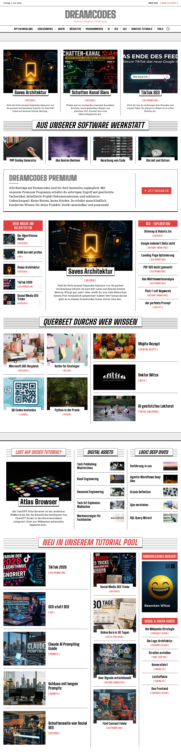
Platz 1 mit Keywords (158, 291)
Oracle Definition (140, 492)
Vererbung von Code (113, 160)
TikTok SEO (150, 92)
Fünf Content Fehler (115, 723)
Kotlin (67, 371)
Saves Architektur (31, 92)
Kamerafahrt (160, 665)
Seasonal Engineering (90, 492)
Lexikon (23, 414)
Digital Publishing (148, 411)
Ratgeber (30, 100)
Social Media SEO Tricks (27, 297)
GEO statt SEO (58, 606)
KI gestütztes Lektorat (156, 406)
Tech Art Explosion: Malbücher (89, 504)
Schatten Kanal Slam (90, 92)
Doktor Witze (148, 374)
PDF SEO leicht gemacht (158, 267)
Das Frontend (159, 689)
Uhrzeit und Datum (158, 160)
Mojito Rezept (149, 343)
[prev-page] (168, 566)
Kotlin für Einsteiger (67, 366)
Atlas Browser (38, 502)
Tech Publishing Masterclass (87, 466)
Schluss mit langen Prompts (63, 685)
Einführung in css (141, 466)
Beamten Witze (157, 606)
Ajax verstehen (139, 505)
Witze (142, 380)
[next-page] (173, 566)
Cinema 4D (159, 669)
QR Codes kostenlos (24, 410)
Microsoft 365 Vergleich (24, 366)
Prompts (54, 654)
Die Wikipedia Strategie (159, 629)
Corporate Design (159, 633)
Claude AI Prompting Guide (64, 646)
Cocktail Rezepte (147, 349)
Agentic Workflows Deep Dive (145, 479)
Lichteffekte (159, 677)
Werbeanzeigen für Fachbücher (89, 517)
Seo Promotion (150, 100)
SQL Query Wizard (141, 518)
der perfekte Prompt (158, 303)
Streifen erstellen (160, 653)
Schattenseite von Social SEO (67, 725)
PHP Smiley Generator (23, 160)
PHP (19, 256)
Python (67, 414)
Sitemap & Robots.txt (158, 231)
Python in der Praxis (67, 410)
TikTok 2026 (24, 282)
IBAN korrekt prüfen (29, 252)
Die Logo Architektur (160, 641)
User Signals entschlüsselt (114, 678)
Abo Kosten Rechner (68, 160)
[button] (168, 28)
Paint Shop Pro (159, 657)
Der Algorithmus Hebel (27, 237)
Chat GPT (158, 307)
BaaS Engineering (88, 479)
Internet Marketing (157, 248)
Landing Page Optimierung (157, 255)
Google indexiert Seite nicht (158, 243)
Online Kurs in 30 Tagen (114, 632)
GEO (51, 612)
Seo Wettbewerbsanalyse (158, 279)
